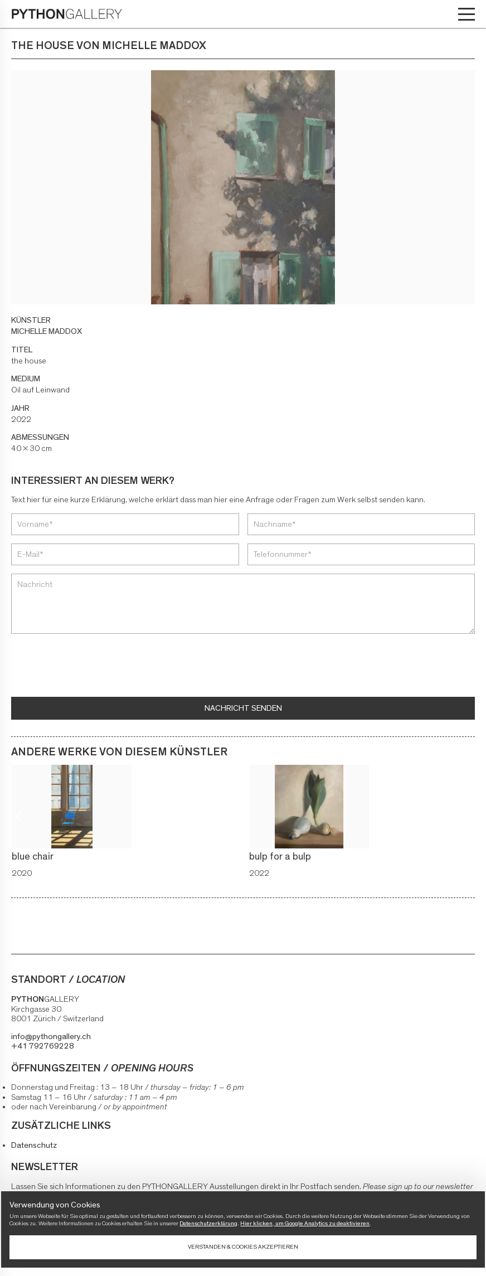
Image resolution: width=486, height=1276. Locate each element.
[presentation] (96, 666)
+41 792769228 (42, 1046)
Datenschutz (34, 1145)
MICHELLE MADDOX (46, 331)
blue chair (35, 857)
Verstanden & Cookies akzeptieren (243, 1247)
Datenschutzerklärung (208, 1223)
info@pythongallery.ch (51, 1036)
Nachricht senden (243, 708)
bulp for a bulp (282, 857)
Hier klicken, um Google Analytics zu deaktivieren (305, 1223)
